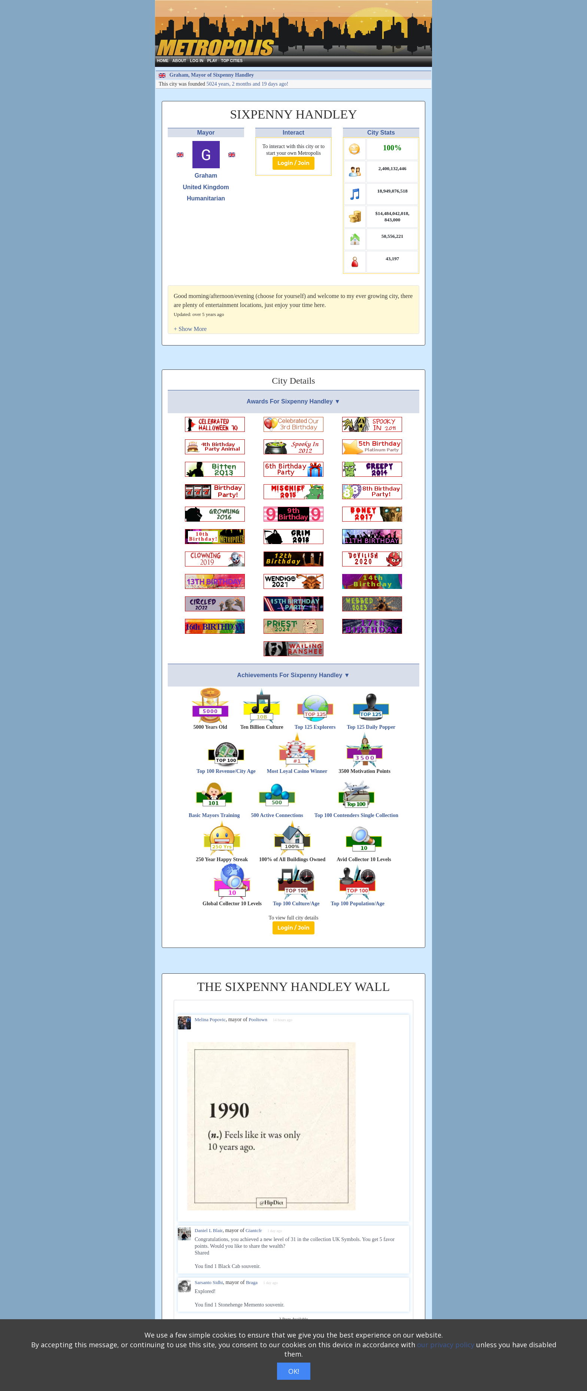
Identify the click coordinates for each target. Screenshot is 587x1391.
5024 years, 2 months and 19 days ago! (248, 84)
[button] (190, 329)
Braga (252, 1282)
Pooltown (258, 1019)
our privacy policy (445, 1344)
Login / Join (293, 163)
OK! (293, 1371)
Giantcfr (254, 1230)
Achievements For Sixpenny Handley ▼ (293, 675)
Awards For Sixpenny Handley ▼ (293, 401)
